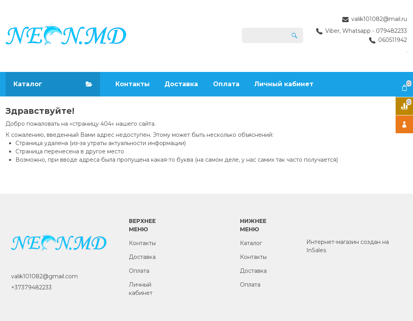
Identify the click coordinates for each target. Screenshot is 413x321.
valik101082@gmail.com (44, 276)
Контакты (132, 84)
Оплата (226, 84)
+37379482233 (31, 287)
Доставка (181, 84)
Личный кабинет (283, 84)
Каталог (251, 243)
